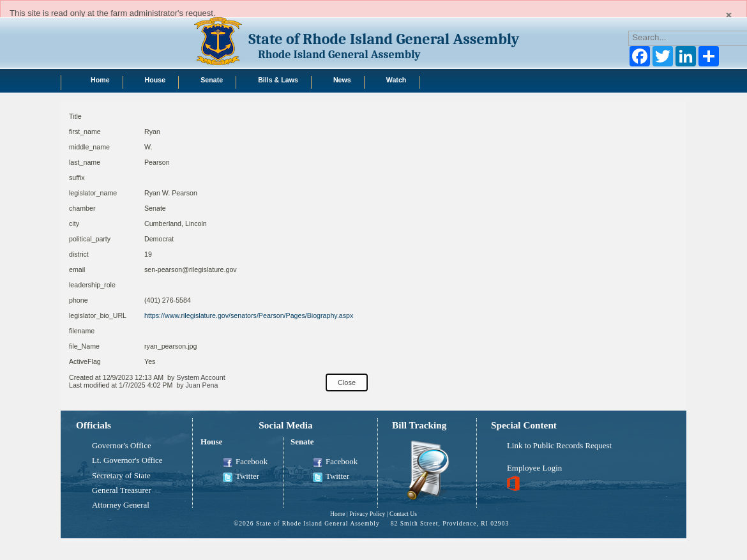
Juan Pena (201, 385)
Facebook (245, 462)
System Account (200, 377)
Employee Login (534, 468)
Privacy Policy (367, 513)
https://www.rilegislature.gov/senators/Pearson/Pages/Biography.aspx (248, 315)
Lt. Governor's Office (127, 460)
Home (337, 513)
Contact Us (403, 513)
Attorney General (120, 505)
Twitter (241, 477)
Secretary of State (121, 475)
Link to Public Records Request (559, 445)
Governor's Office (121, 445)
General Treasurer (121, 490)
